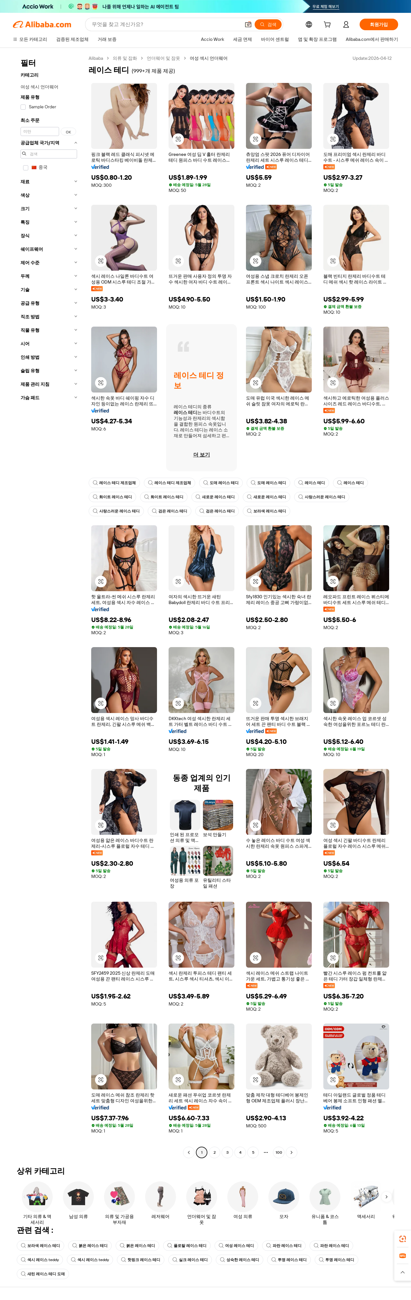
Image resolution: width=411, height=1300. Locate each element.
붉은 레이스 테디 (90, 1245)
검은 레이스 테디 (169, 511)
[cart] (328, 25)
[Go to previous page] (189, 1152)
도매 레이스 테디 (221, 482)
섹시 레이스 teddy (40, 1259)
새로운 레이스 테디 (215, 497)
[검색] (268, 24)
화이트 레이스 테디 (112, 497)
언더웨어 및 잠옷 (163, 58)
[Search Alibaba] (165, 24)
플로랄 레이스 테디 (186, 1245)
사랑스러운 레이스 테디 (321, 497)
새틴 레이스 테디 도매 (43, 1274)
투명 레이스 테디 (289, 1259)
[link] (402, 1239)
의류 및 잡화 (125, 58)
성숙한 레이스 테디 (239, 1259)
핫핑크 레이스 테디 (140, 1259)
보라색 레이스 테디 (266, 511)
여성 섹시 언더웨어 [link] (209, 58)
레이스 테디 (311, 482)
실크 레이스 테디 (190, 1259)
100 (278, 1152)
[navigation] (49, 606)
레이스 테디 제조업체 (114, 482)
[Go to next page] (291, 1152)
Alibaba (96, 58)
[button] (248, 24)
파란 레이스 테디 (284, 1245)
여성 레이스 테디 (236, 1245)
